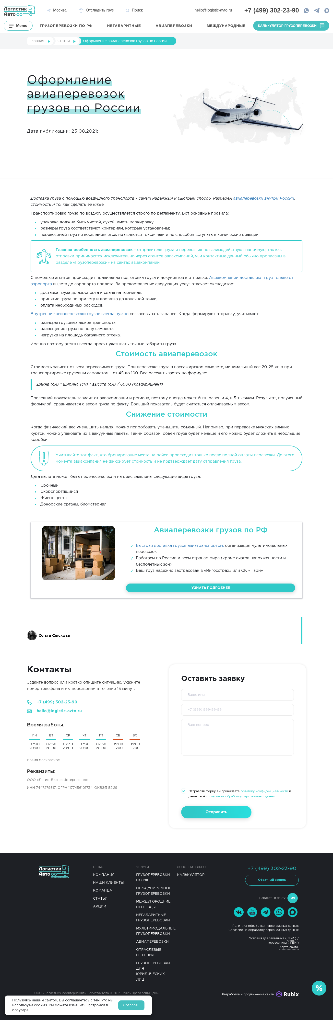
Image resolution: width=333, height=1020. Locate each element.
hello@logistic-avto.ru (213, 10)
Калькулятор (190, 874)
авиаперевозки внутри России (263, 198)
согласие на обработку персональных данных (241, 796)
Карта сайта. (289, 947)
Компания (104, 874)
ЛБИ (290, 938)
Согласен (131, 1005)
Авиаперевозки (174, 25)
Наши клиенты (108, 882)
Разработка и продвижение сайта (248, 994)
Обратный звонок (272, 880)
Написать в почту (278, 898)
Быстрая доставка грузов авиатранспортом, (180, 546)
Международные (226, 25)
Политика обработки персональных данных (265, 926)
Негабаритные (124, 25)
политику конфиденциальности (264, 791)
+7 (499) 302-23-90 (57, 702)
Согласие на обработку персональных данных (263, 930)
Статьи (100, 898)
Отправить (216, 812)
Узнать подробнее (210, 587)
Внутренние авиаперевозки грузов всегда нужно (80, 314)
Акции (99, 906)
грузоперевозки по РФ (66, 25)
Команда (102, 890)
